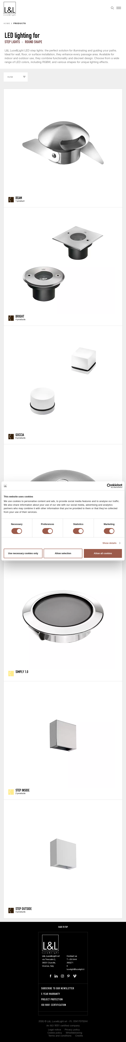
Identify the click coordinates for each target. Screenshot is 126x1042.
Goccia (20, 434)
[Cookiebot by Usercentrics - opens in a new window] (106, 486)
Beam (19, 197)
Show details (110, 543)
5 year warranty (50, 993)
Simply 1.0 (22, 671)
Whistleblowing (74, 1033)
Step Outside (24, 908)
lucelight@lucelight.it (75, 969)
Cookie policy (54, 1033)
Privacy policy (72, 1030)
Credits (79, 1036)
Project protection (52, 999)
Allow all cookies (103, 553)
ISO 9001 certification (53, 1004)
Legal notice (54, 1030)
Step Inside (22, 790)
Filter (10, 77)
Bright (20, 316)
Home (7, 23)
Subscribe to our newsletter (57, 988)
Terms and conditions (59, 1036)
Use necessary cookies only (23, 553)
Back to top (63, 927)
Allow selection (63, 553)
